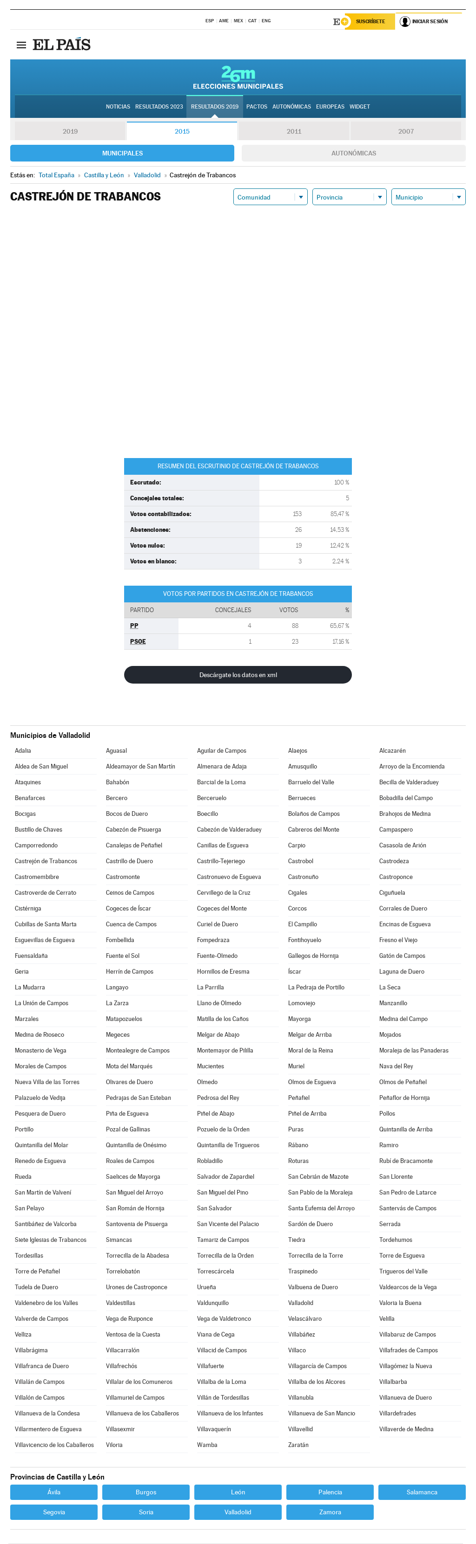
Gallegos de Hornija (313, 956)
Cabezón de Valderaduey (229, 830)
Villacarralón (122, 1350)
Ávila (53, 1492)
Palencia (330, 1492)
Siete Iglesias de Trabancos (50, 1240)
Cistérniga (28, 908)
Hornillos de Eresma (223, 972)
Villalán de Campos (40, 1382)
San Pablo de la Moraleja (320, 1192)
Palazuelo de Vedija (40, 1098)
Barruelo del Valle (311, 782)
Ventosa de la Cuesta (133, 1334)
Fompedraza (213, 940)
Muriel (296, 1066)
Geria (22, 972)
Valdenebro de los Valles (46, 1303)
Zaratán (298, 1445)
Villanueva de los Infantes (230, 1413)
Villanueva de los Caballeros (142, 1413)
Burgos (146, 1492)
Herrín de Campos (129, 972)
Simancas (119, 1240)
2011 (294, 132)
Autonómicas (353, 153)
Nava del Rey (396, 1066)
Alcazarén (392, 751)
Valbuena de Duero (313, 1287)
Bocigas (25, 814)
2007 (406, 132)
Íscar (294, 972)
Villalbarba (393, 1382)
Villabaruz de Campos (407, 1334)
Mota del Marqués (129, 1066)
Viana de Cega (216, 1334)
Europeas (330, 107)
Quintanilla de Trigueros (228, 1145)
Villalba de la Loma (221, 1382)
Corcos (297, 908)
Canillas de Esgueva (223, 845)
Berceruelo (211, 798)
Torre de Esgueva (402, 1256)
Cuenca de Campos (131, 924)
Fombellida (120, 940)
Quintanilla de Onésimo (136, 1145)
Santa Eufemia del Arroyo (321, 1208)
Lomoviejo (301, 1003)
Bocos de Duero (127, 814)
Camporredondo (36, 845)
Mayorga (299, 1019)
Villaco (297, 1350)
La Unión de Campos (41, 1003)
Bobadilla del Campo (406, 798)
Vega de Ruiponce (129, 1319)
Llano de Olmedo (219, 1003)
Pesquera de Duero (40, 1114)
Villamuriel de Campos (135, 1398)
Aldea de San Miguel (41, 766)
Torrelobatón (123, 1271)
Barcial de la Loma (221, 782)
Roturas (298, 1161)
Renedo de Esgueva (40, 1161)
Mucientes (210, 1066)
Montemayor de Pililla (225, 1050)
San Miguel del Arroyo (134, 1192)
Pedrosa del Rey (218, 1098)
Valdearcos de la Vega (408, 1287)
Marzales (27, 1019)
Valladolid (300, 1303)
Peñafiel (299, 1098)
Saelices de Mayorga (133, 1177)
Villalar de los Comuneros (139, 1382)
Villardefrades (397, 1413)
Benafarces (30, 798)
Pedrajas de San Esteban (138, 1098)
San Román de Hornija (135, 1208)
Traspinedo (302, 1271)
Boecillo (207, 814)
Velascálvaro (305, 1319)
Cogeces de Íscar (128, 908)
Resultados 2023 (159, 107)
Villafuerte (210, 1366)
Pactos (256, 107)
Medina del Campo (403, 1019)
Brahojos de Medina (405, 814)
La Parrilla (210, 987)
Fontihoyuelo (304, 940)
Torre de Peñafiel (37, 1271)
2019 (70, 132)
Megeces (118, 1035)
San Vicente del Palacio (228, 1224)
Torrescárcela (215, 1271)
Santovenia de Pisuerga (137, 1224)
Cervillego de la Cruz (224, 893)
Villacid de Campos (222, 1350)
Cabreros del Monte (313, 830)
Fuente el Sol (122, 956)
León (238, 1492)
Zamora (330, 1512)
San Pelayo (29, 1208)
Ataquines (28, 782)
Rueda (23, 1177)
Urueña (206, 1287)
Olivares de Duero (129, 1082)
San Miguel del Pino (222, 1192)
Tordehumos (395, 1240)
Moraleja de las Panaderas (414, 1050)
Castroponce (396, 877)
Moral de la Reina (310, 1050)
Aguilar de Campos (221, 751)
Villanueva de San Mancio (321, 1413)
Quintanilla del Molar (41, 1145)
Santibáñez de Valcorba (46, 1224)
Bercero (116, 798)
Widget (360, 107)
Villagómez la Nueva (405, 1366)
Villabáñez (301, 1334)
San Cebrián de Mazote (318, 1177)
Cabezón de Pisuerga (133, 830)
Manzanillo (393, 1003)
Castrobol (300, 861)
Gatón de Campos (402, 956)
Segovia (54, 1512)
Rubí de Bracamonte (406, 1161)
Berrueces (302, 798)
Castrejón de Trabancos (46, 861)
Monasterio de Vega (40, 1050)
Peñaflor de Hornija (404, 1098)
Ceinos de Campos (130, 893)
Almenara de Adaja (222, 766)
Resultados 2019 (214, 107)
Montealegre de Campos (138, 1050)
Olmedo (207, 1082)
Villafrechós (121, 1366)
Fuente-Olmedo (217, 956)
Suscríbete (371, 22)
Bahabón (117, 782)
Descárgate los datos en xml (238, 675)
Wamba (207, 1445)
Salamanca (422, 1492)
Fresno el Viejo (398, 940)
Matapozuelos (124, 1019)
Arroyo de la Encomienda (412, 766)
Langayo (117, 987)
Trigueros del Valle (403, 1271)
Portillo (24, 1129)
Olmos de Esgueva (312, 1082)
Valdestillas (120, 1303)
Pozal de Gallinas (128, 1129)
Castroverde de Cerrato (45, 893)
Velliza (23, 1334)
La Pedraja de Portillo (316, 987)
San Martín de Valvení (43, 1192)
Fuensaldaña (31, 956)
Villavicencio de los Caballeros (54, 1445)
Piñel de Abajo (215, 1114)
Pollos (387, 1114)
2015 (182, 132)
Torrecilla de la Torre (315, 1256)
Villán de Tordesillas (223, 1398)
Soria (146, 1512)
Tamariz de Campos (223, 1240)
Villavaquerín (214, 1429)
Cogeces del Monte (222, 908)
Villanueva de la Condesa (47, 1413)
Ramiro (388, 1145)
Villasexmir (120, 1429)
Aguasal (116, 751)
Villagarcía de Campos (317, 1366)
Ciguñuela (392, 893)
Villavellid (300, 1429)
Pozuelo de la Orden (223, 1129)
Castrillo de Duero (129, 861)
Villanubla (301, 1398)
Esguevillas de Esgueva (45, 940)
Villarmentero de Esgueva (48, 1429)
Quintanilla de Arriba (406, 1129)
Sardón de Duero (310, 1224)
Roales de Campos (130, 1161)
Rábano (298, 1145)
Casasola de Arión (402, 845)
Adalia (23, 751)
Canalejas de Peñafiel (134, 845)
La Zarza (117, 1003)
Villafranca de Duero (42, 1366)
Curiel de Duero (217, 924)
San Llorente (396, 1177)
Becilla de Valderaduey (409, 782)
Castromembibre (37, 877)
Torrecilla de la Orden (225, 1256)
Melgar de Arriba (310, 1035)
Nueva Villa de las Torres (47, 1082)
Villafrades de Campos (408, 1350)
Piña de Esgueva (127, 1114)
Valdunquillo (213, 1303)
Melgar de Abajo (218, 1035)
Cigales (297, 893)
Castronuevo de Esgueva (229, 877)
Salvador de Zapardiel (225, 1177)
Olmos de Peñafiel (403, 1082)
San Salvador (214, 1208)
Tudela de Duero (36, 1287)
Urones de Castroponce (136, 1287)
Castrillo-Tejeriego (221, 861)
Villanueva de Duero (405, 1398)
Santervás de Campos (407, 1208)
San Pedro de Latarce (407, 1192)
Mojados (390, 1035)
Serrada (390, 1224)
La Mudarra (30, 987)
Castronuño (303, 877)
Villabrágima (31, 1350)
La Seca (390, 987)
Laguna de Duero (401, 972)
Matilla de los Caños (223, 1019)
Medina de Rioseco (39, 1035)
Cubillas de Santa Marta (46, 924)
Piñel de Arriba (307, 1114)
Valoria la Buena (400, 1303)
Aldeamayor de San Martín (140, 766)
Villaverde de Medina (406, 1429)
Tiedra (296, 1240)
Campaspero (396, 830)
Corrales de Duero (403, 908)
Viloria (114, 1445)
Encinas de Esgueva (405, 924)
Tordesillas (29, 1256)
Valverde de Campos (41, 1319)
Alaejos (297, 751)
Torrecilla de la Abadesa (137, 1256)
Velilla (387, 1319)
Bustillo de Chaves (38, 830)
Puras (296, 1129)
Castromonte (123, 877)
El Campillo (302, 924)
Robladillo (210, 1161)
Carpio (296, 845)
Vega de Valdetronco (224, 1319)
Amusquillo (302, 766)
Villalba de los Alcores (316, 1382)
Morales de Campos (40, 1066)
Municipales (122, 153)
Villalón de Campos (40, 1398)
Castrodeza (394, 861)
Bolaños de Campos (314, 814)
